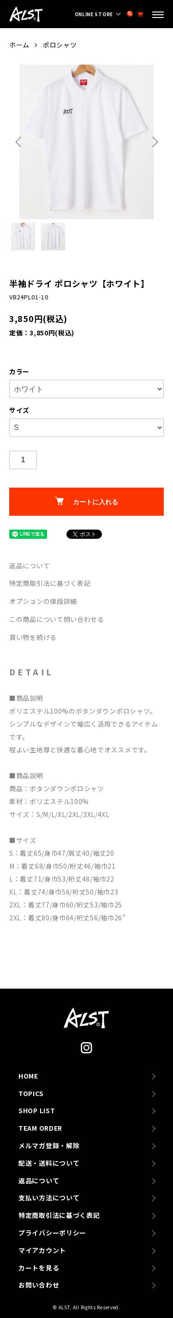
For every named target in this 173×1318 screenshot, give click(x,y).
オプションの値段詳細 (43, 601)
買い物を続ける (33, 637)
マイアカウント (42, 1250)
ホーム (19, 44)
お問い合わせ (38, 1284)
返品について (29, 565)
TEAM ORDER (40, 1128)
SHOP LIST (36, 1110)
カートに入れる (86, 501)
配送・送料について (48, 1163)
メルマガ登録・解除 (48, 1145)
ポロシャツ (60, 44)
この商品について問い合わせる (56, 619)
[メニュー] (158, 16)
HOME (28, 1075)
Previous (19, 141)
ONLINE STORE (94, 14)
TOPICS (30, 1093)
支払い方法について (48, 1197)
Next (153, 141)
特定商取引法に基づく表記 (49, 583)
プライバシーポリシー (52, 1232)
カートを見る (38, 1267)
